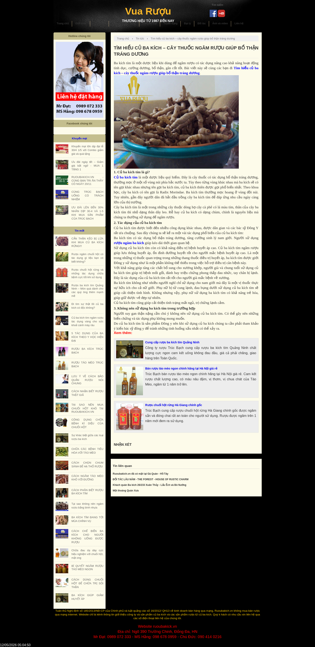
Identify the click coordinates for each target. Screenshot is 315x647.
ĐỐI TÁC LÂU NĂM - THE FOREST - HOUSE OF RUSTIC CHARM (151, 479)
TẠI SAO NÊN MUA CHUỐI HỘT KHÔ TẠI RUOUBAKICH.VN (87, 408)
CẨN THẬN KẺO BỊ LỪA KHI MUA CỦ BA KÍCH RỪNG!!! (87, 242)
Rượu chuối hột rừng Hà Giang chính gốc (173, 405)
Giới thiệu (81, 23)
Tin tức (140, 38)
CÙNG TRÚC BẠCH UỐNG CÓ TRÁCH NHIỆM (87, 195)
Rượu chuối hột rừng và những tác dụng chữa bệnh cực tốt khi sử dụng (87, 273)
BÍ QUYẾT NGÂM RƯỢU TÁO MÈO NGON (87, 567)
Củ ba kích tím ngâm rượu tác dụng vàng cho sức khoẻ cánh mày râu (87, 321)
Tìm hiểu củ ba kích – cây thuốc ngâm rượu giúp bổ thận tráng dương (193, 38)
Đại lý (187, 23)
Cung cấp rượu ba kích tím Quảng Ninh (172, 342)
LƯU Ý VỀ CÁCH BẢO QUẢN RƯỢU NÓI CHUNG (87, 380)
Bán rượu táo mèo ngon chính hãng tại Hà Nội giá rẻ (181, 368)
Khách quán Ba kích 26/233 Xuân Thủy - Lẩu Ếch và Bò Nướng (149, 485)
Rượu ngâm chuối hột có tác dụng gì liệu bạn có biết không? (87, 258)
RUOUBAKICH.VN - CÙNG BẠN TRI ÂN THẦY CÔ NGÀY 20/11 (87, 180)
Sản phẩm (99, 23)
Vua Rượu (148, 11)
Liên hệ (238, 23)
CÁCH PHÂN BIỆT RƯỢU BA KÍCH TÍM (87, 492)
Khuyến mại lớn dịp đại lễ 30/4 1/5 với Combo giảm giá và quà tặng (87, 150)
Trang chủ (63, 23)
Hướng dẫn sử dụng (124, 23)
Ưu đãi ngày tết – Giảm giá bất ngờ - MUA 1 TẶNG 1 (87, 165)
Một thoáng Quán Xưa (126, 490)
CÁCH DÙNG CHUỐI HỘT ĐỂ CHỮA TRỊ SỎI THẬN (87, 583)
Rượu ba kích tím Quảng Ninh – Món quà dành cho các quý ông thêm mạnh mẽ (87, 290)
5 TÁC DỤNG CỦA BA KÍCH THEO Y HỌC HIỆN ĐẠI (87, 337)
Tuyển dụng (170, 23)
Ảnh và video (220, 23)
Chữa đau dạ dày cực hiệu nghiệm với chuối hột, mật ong (87, 554)
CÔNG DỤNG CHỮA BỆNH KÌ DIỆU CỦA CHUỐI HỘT (87, 423)
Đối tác (202, 23)
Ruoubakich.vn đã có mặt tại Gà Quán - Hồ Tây (140, 473)
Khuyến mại (150, 23)
